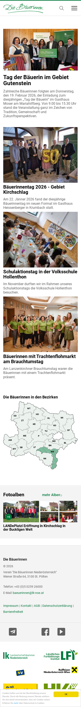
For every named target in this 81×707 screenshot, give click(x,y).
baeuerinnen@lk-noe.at (28, 593)
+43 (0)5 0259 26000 (28, 586)
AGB (37, 605)
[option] (40, 517)
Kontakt (26, 605)
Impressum (10, 605)
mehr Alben (51, 495)
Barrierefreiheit (13, 611)
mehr (16, 703)
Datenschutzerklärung (57, 605)
